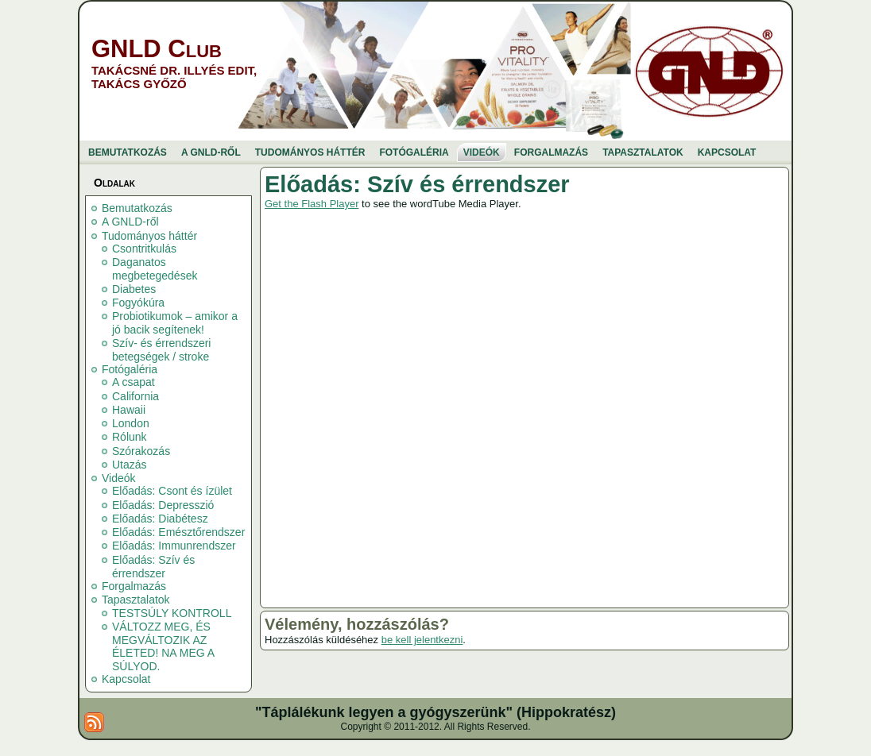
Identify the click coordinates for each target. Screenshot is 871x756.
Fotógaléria (129, 369)
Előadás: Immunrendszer (174, 545)
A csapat (133, 382)
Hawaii (128, 409)
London (130, 423)
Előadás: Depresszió (163, 505)
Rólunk (129, 436)
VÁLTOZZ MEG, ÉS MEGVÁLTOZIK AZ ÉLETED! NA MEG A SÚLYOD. (163, 646)
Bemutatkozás (137, 208)
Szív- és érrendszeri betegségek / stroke (161, 350)
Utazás (129, 464)
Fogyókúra (138, 302)
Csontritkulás (144, 248)
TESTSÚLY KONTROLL (171, 613)
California (135, 396)
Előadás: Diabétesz (160, 518)
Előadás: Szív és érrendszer (153, 567)
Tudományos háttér (149, 236)
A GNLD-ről (130, 221)
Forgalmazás (134, 586)
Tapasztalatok (136, 599)
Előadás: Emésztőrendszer (178, 532)
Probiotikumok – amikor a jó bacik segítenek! (175, 323)
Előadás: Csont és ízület (172, 490)
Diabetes (134, 289)
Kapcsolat (126, 679)
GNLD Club (156, 49)
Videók (119, 478)
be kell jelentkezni (422, 640)
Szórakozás (141, 451)
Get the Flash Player (312, 204)
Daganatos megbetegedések (154, 269)
